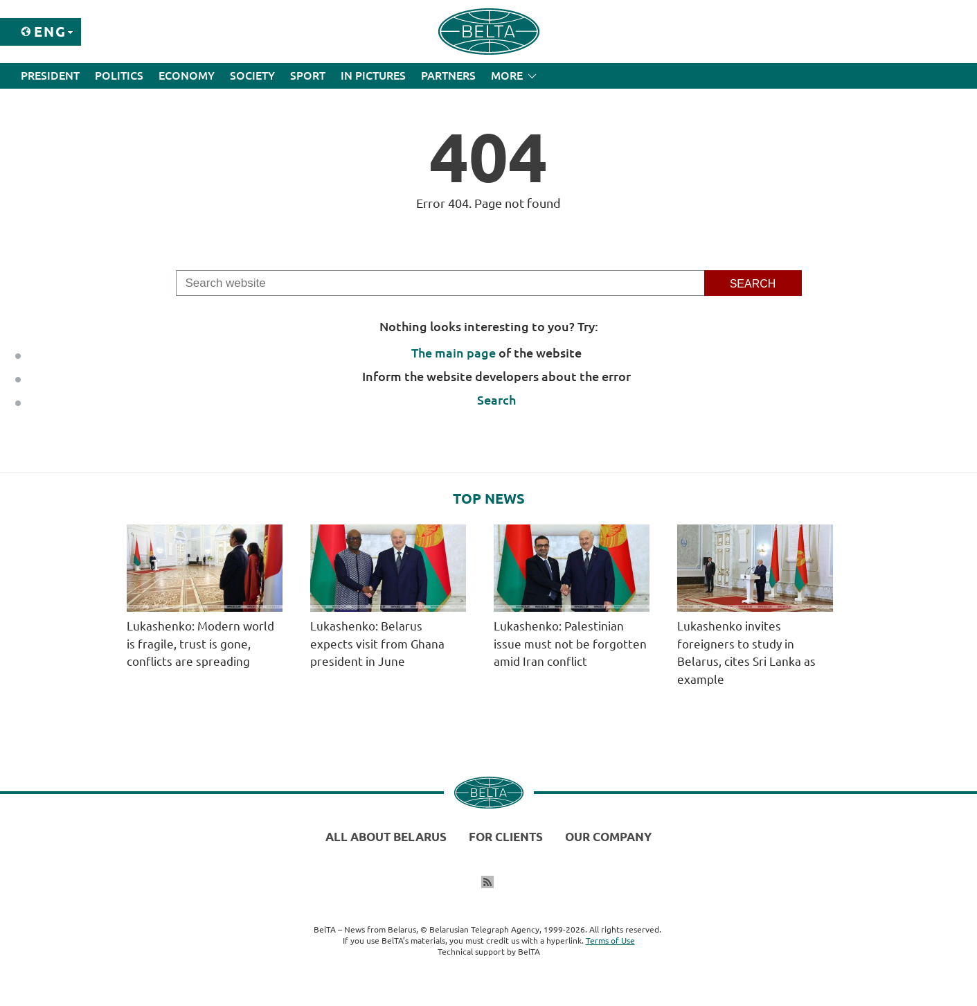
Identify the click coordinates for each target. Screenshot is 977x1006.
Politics (119, 75)
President (50, 75)
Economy (187, 75)
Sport (307, 75)
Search (496, 400)
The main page (453, 353)
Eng (50, 31)
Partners (448, 75)
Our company (608, 836)
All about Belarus (386, 836)
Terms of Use (610, 940)
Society (252, 75)
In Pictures (373, 75)
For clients (506, 836)
